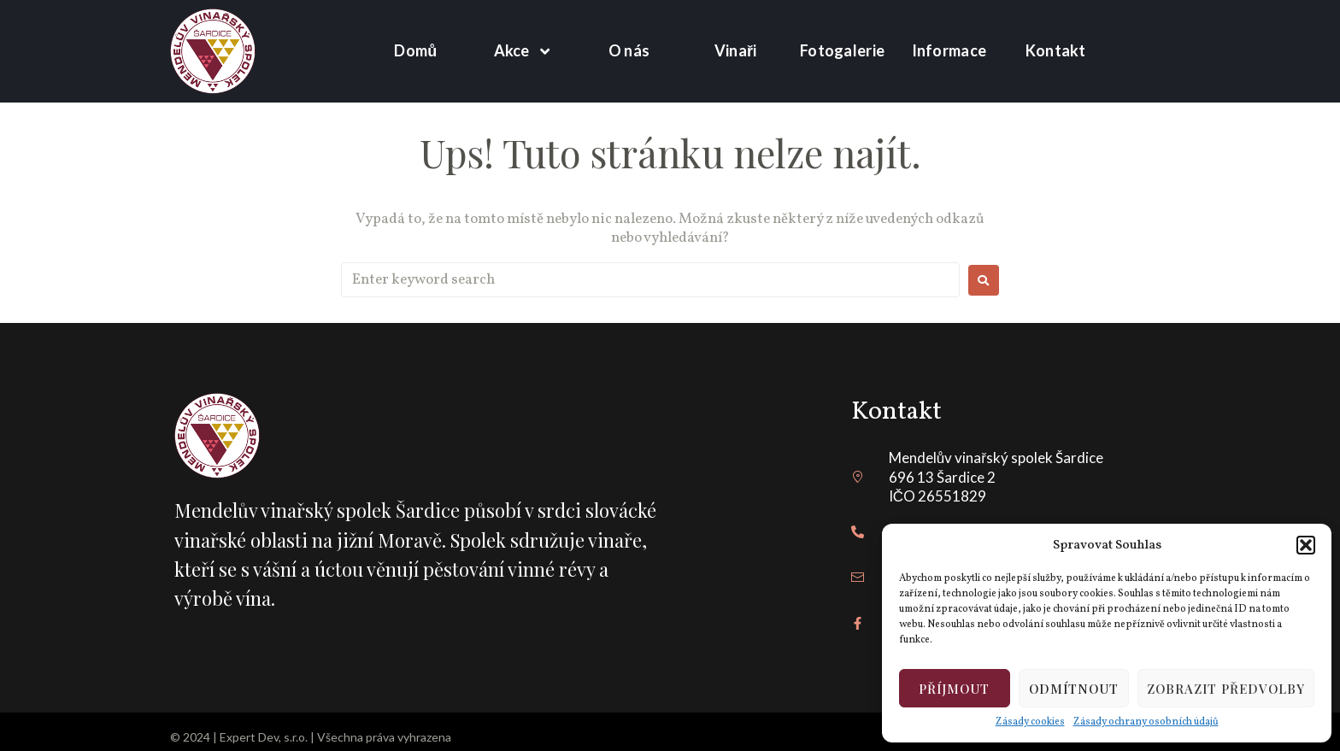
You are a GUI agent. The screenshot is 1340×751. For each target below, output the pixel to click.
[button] (1305, 545)
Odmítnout (1074, 688)
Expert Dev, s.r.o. (264, 737)
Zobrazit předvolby (1226, 688)
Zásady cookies (1030, 722)
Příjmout (954, 688)
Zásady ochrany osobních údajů (1146, 722)
